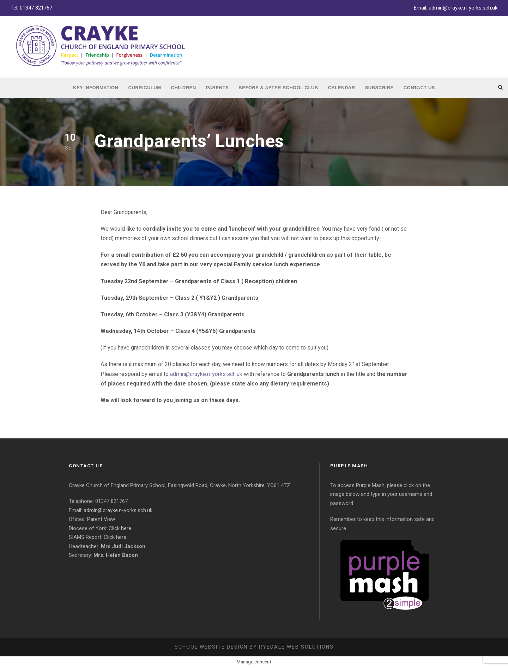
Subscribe (379, 87)
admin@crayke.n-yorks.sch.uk (463, 8)
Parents (217, 87)
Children (183, 87)
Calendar (341, 87)
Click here (120, 528)
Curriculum (144, 87)
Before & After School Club (278, 87)
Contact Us (419, 87)
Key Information (95, 87)
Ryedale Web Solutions (296, 647)
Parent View (101, 519)
